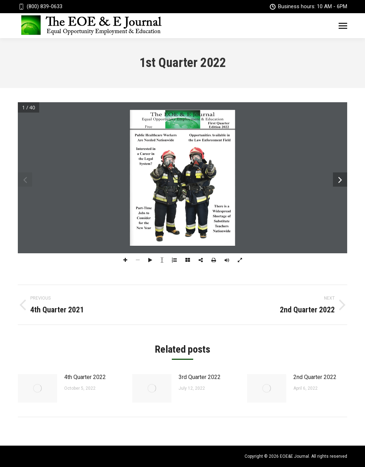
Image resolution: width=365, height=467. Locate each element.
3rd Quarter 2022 (200, 377)
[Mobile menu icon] (343, 26)
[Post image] (37, 388)
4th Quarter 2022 (85, 377)
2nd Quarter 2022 (314, 377)
